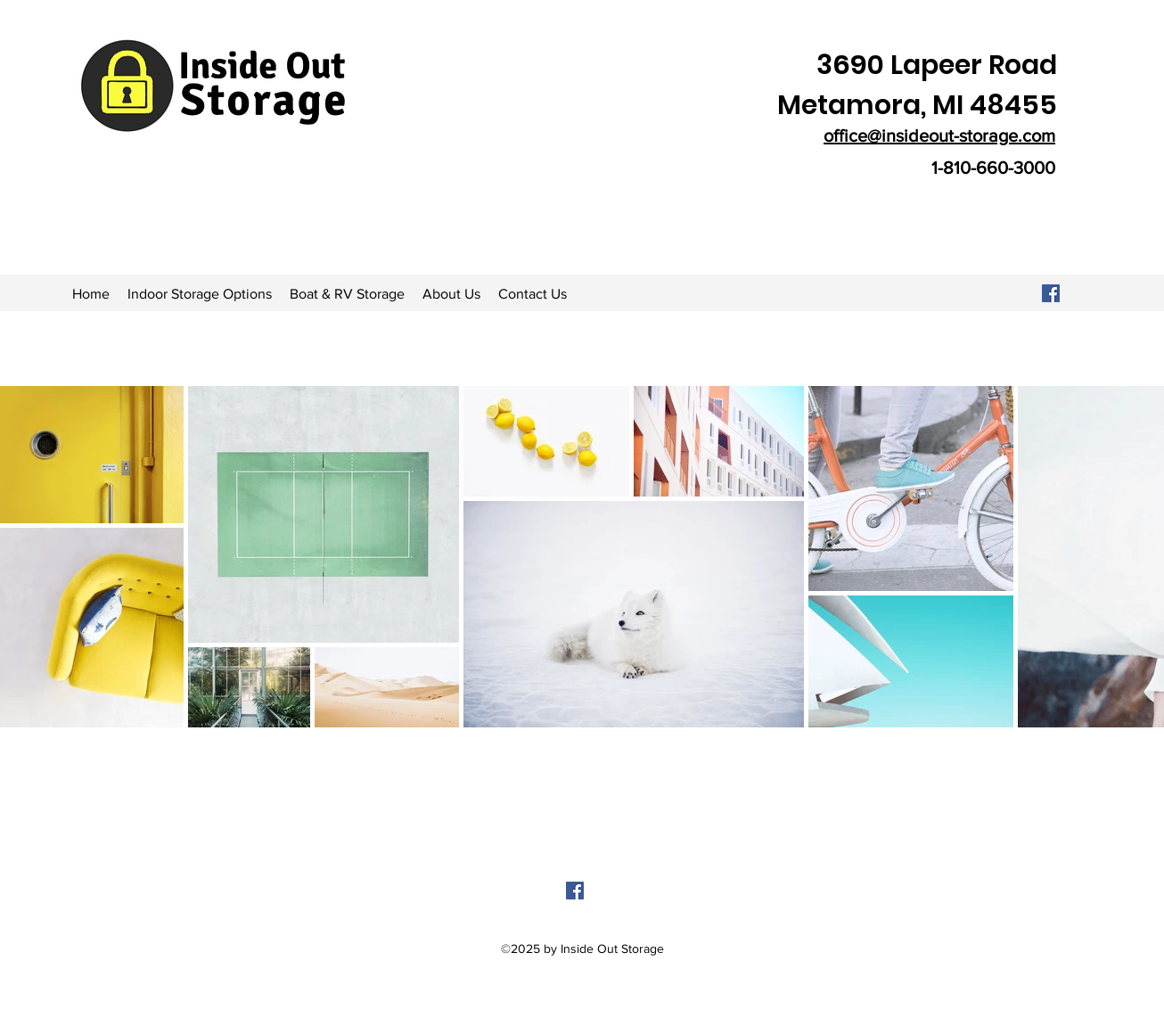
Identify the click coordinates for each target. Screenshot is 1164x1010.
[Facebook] (1051, 293)
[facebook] (575, 890)
